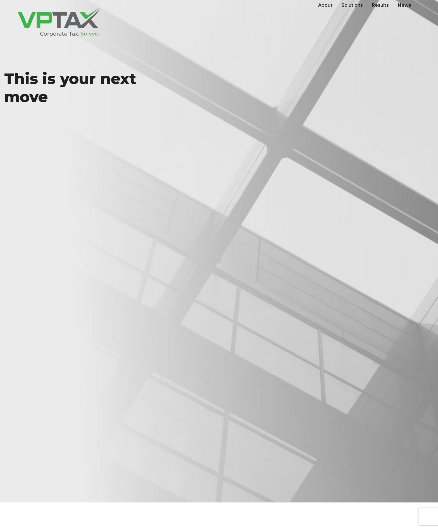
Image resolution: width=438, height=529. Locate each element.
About (325, 5)
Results (380, 5)
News (404, 5)
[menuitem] (325, 5)
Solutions (352, 5)
